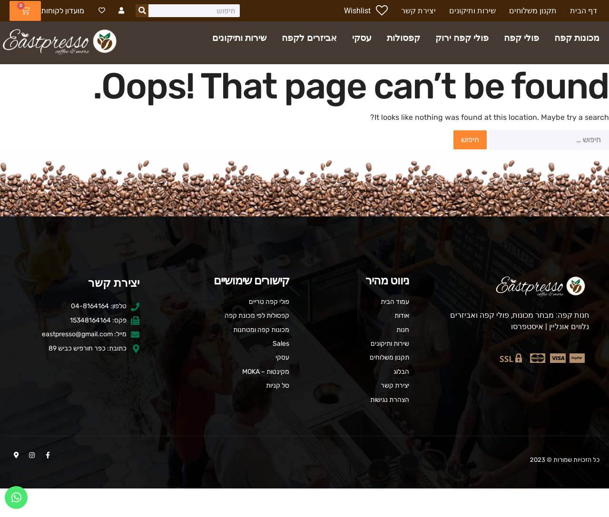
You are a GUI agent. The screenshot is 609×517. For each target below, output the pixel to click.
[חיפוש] (145, 10)
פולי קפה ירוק (462, 37)
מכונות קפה (576, 37)
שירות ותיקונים (239, 37)
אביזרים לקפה (309, 37)
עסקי (362, 37)
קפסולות (403, 37)
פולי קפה (521, 37)
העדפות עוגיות (304, 502)
